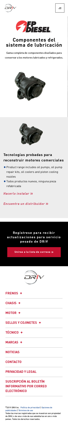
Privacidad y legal (20, 372)
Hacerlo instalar (16, 193)
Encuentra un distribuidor (24, 204)
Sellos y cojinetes (23, 322)
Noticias (12, 352)
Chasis (13, 303)
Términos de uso (25, 411)
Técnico (14, 332)
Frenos (14, 293)
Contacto (13, 362)
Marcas (14, 342)
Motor (13, 313)
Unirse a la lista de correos (32, 252)
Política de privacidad (30, 408)
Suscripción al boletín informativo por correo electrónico (26, 386)
